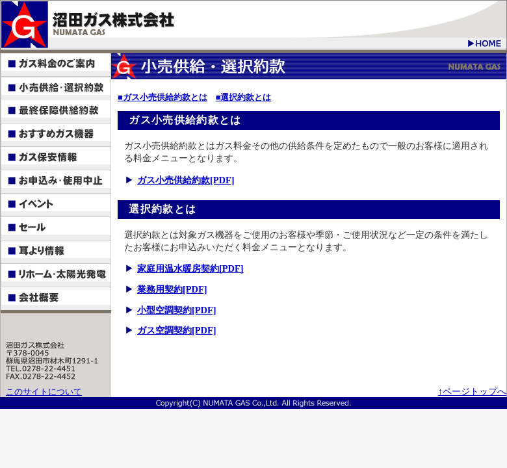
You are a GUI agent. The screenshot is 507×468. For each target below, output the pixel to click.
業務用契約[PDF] (172, 289)
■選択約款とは (244, 97)
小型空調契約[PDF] (176, 310)
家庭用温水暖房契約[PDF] (190, 268)
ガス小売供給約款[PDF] (186, 180)
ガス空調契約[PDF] (176, 330)
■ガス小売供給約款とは (162, 97)
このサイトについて (44, 391)
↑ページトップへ (472, 391)
